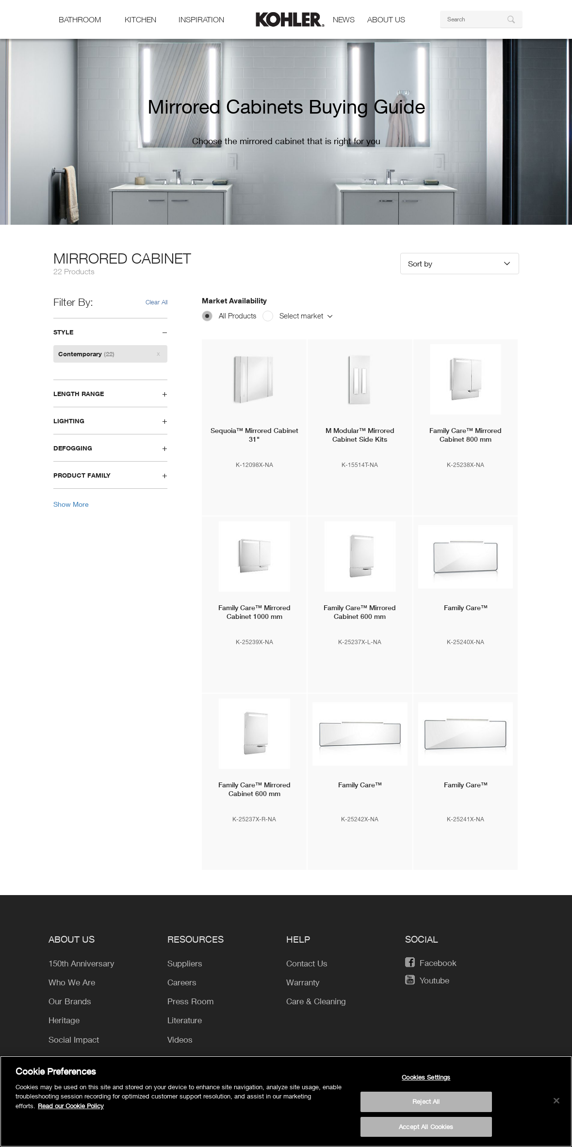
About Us (386, 19)
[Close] (556, 1104)
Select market (305, 315)
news (344, 19)
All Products (237, 315)
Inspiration (201, 19)
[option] (286, 129)
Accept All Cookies (426, 1131)
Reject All (426, 1106)
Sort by (420, 263)
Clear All (156, 302)
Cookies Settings (426, 1081)
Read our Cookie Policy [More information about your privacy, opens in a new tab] (71, 1110)
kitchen (140, 19)
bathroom (80, 19)
